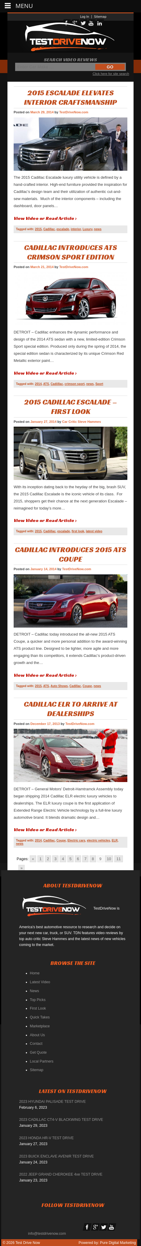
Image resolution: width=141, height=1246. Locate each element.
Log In (84, 16)
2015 (38, 229)
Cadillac (49, 229)
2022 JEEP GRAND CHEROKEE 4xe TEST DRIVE (61, 1174)
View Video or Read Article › (45, 218)
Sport (99, 384)
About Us (37, 1035)
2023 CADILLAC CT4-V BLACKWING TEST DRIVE (61, 1120)
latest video (94, 531)
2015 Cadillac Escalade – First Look (70, 406)
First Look (38, 1008)
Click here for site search (111, 73)
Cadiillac (57, 384)
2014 (38, 384)
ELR (115, 840)
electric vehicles (98, 840)
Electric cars (76, 840)
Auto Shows (59, 686)
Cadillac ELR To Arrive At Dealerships (71, 708)
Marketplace (40, 1026)
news (98, 229)
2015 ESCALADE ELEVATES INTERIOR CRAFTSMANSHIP (70, 97)
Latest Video (40, 982)
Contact (36, 1044)
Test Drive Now (27, 1243)
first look (78, 531)
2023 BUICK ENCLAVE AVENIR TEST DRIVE (56, 1156)
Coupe (87, 686)
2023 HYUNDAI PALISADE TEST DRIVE (52, 1102)
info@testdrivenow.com (47, 1234)
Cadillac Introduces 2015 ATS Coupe (70, 554)
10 (109, 859)
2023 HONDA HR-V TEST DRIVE (46, 1138)
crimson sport (75, 384)
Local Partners (41, 1061)
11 (118, 859)
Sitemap (100, 16)
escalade (62, 229)
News (34, 991)
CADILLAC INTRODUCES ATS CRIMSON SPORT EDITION (70, 252)
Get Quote (38, 1052)
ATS (46, 384)
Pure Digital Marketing (118, 1243)
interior (76, 229)
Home (35, 973)
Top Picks (38, 1000)
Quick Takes (40, 1017)
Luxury (87, 229)
